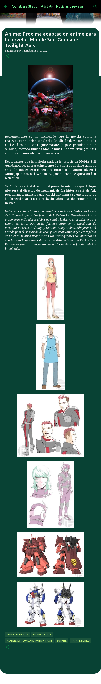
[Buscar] (95, 7)
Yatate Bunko (80, 640)
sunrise (62, 640)
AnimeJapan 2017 (17, 634)
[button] (7, 56)
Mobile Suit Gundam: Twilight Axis (29, 640)
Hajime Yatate (42, 634)
